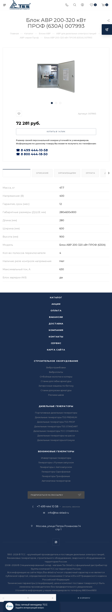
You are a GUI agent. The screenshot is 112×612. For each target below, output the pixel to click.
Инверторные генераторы (56, 458)
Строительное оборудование (56, 361)
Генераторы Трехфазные (56, 476)
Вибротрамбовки (56, 367)
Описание (42, 173)
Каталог (56, 297)
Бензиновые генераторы (56, 451)
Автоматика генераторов (56, 480)
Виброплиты (56, 372)
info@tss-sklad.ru (58, 512)
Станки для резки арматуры (56, 390)
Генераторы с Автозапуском (56, 467)
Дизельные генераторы (56, 406)
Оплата (90, 173)
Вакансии (56, 317)
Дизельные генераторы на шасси (56, 435)
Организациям (67, 173)
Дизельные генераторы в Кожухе (56, 440)
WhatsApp (56, 542)
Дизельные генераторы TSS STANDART (56, 426)
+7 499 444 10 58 (47, 506)
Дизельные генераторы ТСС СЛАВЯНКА (56, 431)
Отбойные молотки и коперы (56, 376)
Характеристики (16, 173)
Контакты (56, 336)
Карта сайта (56, 349)
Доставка (56, 323)
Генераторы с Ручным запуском (56, 462)
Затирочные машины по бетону (56, 385)
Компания (56, 330)
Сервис (56, 343)
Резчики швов (56, 395)
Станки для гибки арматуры (56, 381)
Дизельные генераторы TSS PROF (56, 422)
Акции (56, 304)
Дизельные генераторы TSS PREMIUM (56, 417)
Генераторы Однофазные (56, 471)
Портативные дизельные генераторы (56, 412)
